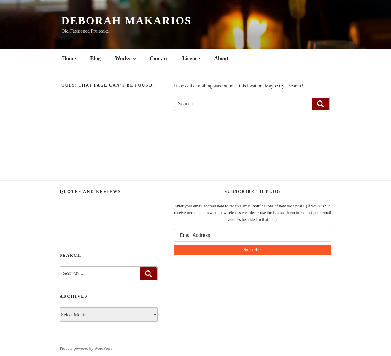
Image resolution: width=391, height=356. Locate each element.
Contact (159, 58)
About (221, 58)
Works (126, 58)
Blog (95, 58)
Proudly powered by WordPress (86, 348)
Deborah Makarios (126, 21)
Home (69, 58)
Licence (191, 58)
